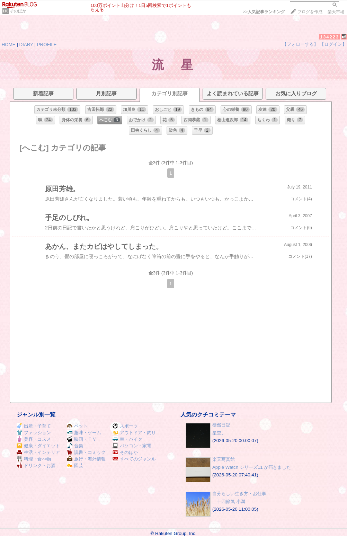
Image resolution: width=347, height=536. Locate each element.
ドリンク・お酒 (36, 465)
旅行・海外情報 (86, 459)
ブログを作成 (309, 11)
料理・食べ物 (34, 459)
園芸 (75, 465)
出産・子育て (34, 426)
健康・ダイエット (38, 445)
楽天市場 (336, 11)
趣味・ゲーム (84, 432)
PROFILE (47, 44)
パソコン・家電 (132, 445)
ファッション (34, 432)
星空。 (219, 433)
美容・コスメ (34, 439)
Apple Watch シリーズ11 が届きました (251, 467)
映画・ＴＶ (82, 439)
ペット (77, 426)
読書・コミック (86, 452)
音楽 (75, 445)
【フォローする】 (300, 44)
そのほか (18, 11)
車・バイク (127, 439)
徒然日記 (221, 425)
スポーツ (125, 426)
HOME (9, 44)
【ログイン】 (333, 44)
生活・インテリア (38, 452)
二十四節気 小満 (228, 501)
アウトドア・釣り (134, 432)
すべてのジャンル (134, 459)
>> (264, 11)
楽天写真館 (223, 459)
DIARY (26, 44)
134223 (329, 36)
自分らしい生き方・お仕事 (239, 493)
